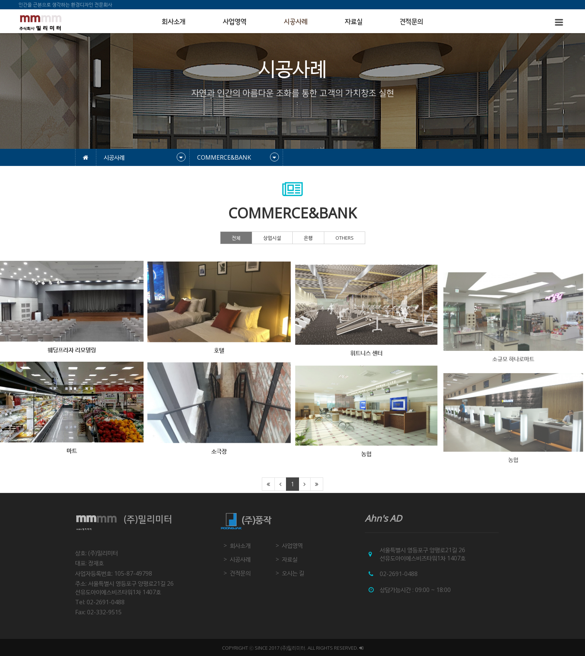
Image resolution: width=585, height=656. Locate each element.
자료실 (354, 22)
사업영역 (235, 22)
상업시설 (272, 237)
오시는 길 (293, 573)
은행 (308, 237)
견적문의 (411, 22)
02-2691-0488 (399, 574)
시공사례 (296, 22)
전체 (236, 237)
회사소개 (174, 22)
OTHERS (344, 237)
